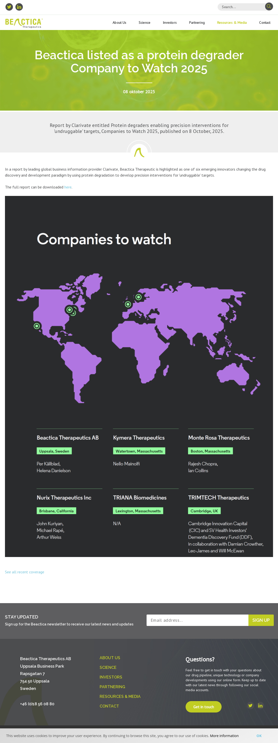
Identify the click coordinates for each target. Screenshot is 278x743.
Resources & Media (232, 22)
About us (119, 22)
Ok (259, 735)
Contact (264, 22)
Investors (170, 22)
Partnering (197, 22)
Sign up (261, 620)
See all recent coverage (24, 571)
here (68, 187)
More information (224, 735)
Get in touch (203, 706)
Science (144, 22)
